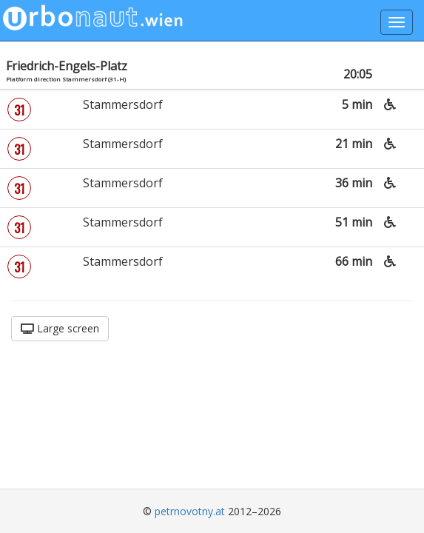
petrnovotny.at (190, 511)
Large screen (60, 328)
